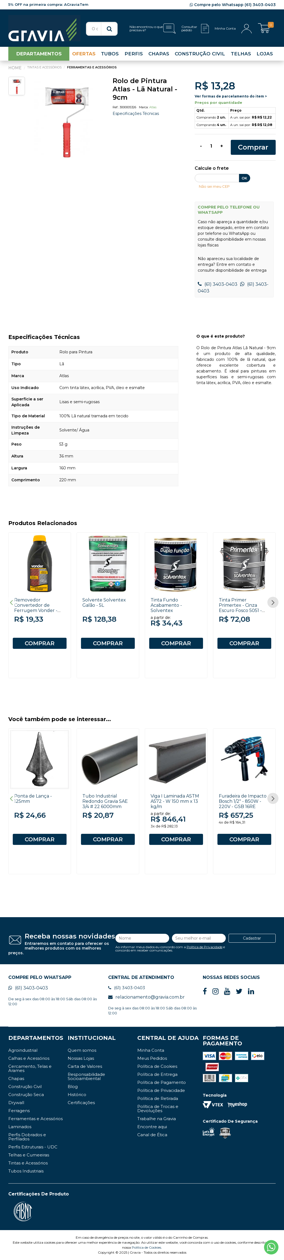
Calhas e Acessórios (28, 1058)
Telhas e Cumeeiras (28, 1155)
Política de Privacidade (204, 947)
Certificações (81, 1102)
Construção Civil (25, 1086)
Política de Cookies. (147, 1247)
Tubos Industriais (26, 1171)
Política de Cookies (157, 1066)
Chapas (16, 1078)
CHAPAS (158, 53)
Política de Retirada (157, 1098)
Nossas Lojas (81, 1058)
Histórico (77, 1094)
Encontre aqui (152, 1126)
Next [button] (272, 602)
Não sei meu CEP (214, 186)
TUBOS (110, 53)
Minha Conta (150, 1050)
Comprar (253, 147)
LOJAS (265, 53)
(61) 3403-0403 (217, 284)
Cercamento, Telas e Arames (30, 1068)
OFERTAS (83, 53)
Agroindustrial (22, 1050)
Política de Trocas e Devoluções (157, 1108)
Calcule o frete (212, 168)
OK (244, 178)
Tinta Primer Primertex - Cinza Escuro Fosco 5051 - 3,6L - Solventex (240, 607)
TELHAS (241, 53)
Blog (73, 1086)
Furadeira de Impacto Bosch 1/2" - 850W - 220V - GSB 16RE (243, 801)
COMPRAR (40, 643)
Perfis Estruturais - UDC (32, 1147)
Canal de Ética (152, 1134)
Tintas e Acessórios (28, 1163)
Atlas (152, 107)
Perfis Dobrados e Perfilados (27, 1136)
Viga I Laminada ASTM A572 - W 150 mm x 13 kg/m (175, 801)
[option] (66, 119)
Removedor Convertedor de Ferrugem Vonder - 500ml (35, 607)
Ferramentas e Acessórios (35, 1118)
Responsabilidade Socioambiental (86, 1076)
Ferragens (19, 1110)
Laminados (19, 1126)
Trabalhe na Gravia (156, 1118)
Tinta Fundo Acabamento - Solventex (166, 605)
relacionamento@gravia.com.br (146, 997)
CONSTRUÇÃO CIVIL (200, 53)
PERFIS (134, 53)
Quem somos (82, 1050)
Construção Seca (26, 1094)
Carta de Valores (85, 1066)
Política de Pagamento (161, 1082)
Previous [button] (11, 602)
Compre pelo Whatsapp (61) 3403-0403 (233, 4)
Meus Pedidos (152, 1058)
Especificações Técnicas (136, 113)
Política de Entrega (157, 1074)
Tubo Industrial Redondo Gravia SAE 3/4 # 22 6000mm (105, 801)
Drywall (16, 1102)
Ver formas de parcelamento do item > (231, 96)
